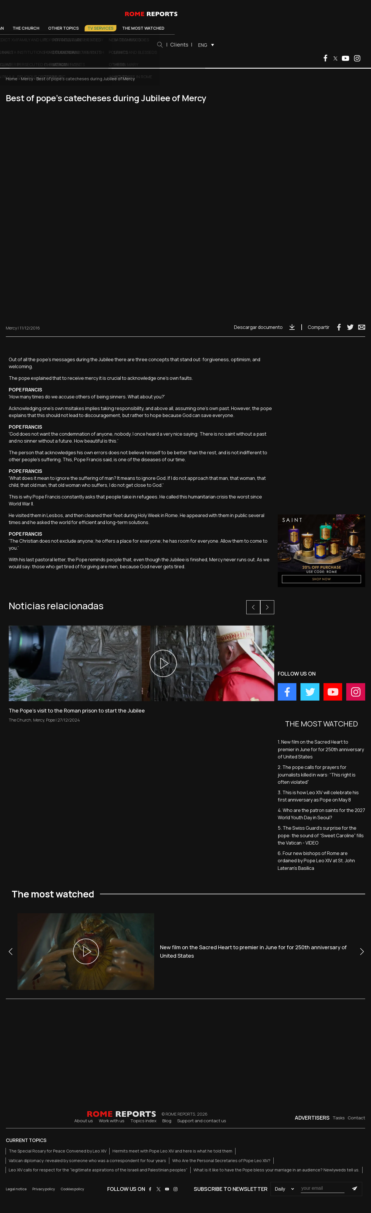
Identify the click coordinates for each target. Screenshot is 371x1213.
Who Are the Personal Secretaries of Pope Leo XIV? (221, 1160)
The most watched (226, 28)
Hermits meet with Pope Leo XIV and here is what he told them (172, 1151)
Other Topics (146, 28)
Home (11, 78)
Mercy (27, 78)
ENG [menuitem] (285, 45)
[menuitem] (287, 45)
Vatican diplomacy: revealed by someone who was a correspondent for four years (87, 1160)
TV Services (183, 28)
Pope (55, 28)
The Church (108, 28)
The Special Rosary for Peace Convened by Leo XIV (57, 1151)
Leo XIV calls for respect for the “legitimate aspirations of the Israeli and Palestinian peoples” (98, 1170)
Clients (262, 44)
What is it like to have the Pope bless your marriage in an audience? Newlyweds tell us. (276, 1170)
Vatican (78, 28)
